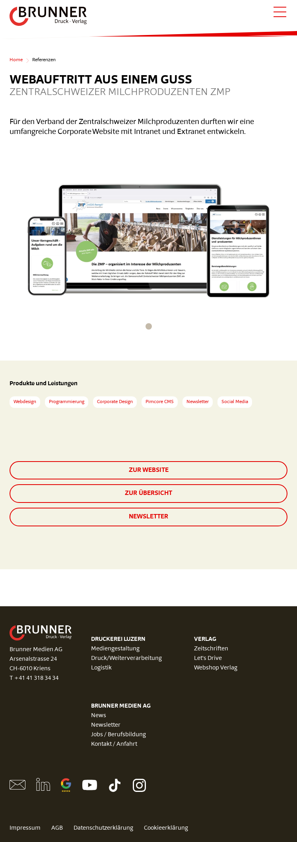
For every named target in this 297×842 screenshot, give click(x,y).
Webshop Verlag (215, 668)
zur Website (149, 470)
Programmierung (66, 402)
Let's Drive (208, 659)
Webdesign (25, 402)
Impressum (25, 828)
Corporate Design (115, 402)
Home (16, 60)
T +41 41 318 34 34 (34, 678)
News (98, 716)
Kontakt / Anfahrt (114, 744)
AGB (57, 828)
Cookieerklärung (166, 828)
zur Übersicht (148, 493)
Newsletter (197, 402)
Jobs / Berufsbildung (118, 735)
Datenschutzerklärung (103, 828)
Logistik (101, 668)
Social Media (234, 402)
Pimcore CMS (160, 402)
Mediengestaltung (115, 649)
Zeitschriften (211, 649)
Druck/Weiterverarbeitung (126, 659)
